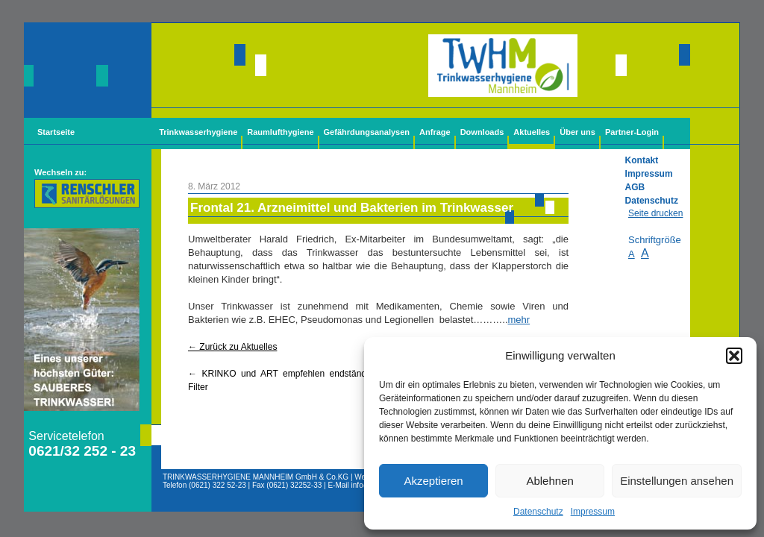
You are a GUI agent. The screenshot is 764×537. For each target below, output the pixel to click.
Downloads (482, 132)
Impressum (593, 511)
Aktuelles (531, 132)
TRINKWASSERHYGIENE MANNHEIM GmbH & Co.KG (255, 477)
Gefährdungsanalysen (367, 132)
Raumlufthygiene (280, 132)
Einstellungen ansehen (676, 480)
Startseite (56, 132)
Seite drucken (655, 213)
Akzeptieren (433, 480)
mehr (519, 319)
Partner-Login (632, 132)
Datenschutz (538, 511)
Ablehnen (549, 480)
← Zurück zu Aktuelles (232, 347)
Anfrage (435, 132)
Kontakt (642, 160)
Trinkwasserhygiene (198, 132)
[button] (734, 355)
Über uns (577, 132)
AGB (635, 187)
